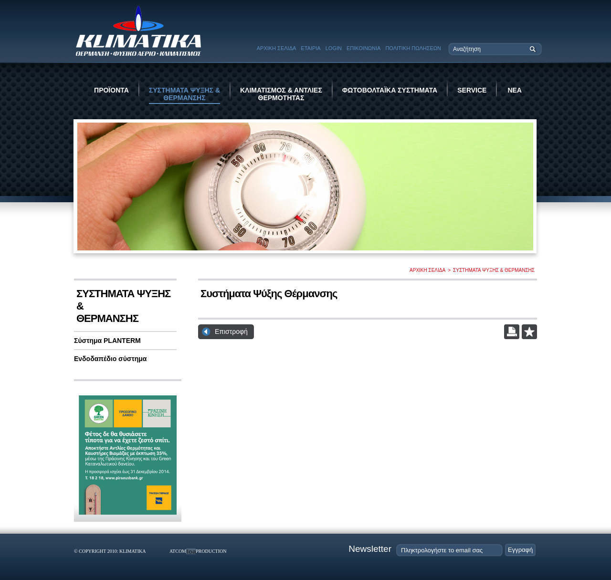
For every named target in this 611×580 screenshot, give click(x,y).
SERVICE (471, 90)
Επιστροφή (231, 331)
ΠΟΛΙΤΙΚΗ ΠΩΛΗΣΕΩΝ (413, 48)
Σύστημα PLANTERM (107, 340)
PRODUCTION (211, 551)
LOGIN (334, 48)
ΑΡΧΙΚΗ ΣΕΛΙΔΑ (276, 48)
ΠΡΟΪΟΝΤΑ (111, 90)
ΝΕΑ (514, 90)
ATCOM (177, 551)
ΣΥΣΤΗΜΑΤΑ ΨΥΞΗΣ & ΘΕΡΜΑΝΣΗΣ (184, 94)
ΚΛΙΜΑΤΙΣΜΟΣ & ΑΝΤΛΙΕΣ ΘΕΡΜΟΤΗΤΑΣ (281, 94)
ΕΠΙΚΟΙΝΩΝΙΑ (363, 48)
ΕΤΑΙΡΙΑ (310, 48)
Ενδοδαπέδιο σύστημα (110, 358)
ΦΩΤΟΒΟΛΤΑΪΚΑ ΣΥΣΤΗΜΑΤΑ (389, 90)
